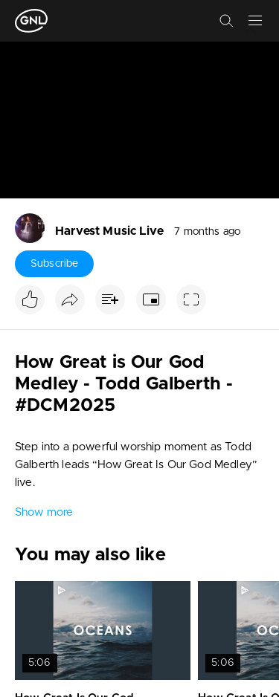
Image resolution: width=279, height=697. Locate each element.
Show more (44, 512)
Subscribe (54, 264)
